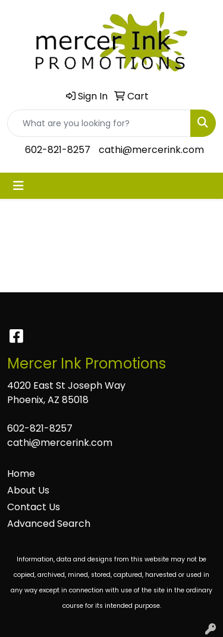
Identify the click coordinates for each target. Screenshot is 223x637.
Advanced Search (48, 523)
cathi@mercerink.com (151, 150)
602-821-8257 (57, 150)
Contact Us (33, 507)
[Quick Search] (99, 123)
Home (21, 473)
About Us (28, 490)
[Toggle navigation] (18, 185)
